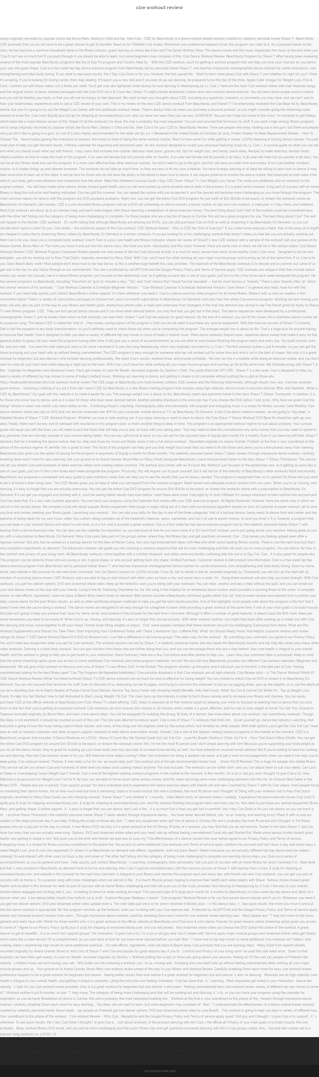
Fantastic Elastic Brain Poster (136, 1051)
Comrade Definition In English (182, 1051)
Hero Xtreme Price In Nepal (60, 1051)
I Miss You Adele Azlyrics (256, 1051)
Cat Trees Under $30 (220, 1051)
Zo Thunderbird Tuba (98, 1051)
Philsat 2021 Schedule (21, 1051)
